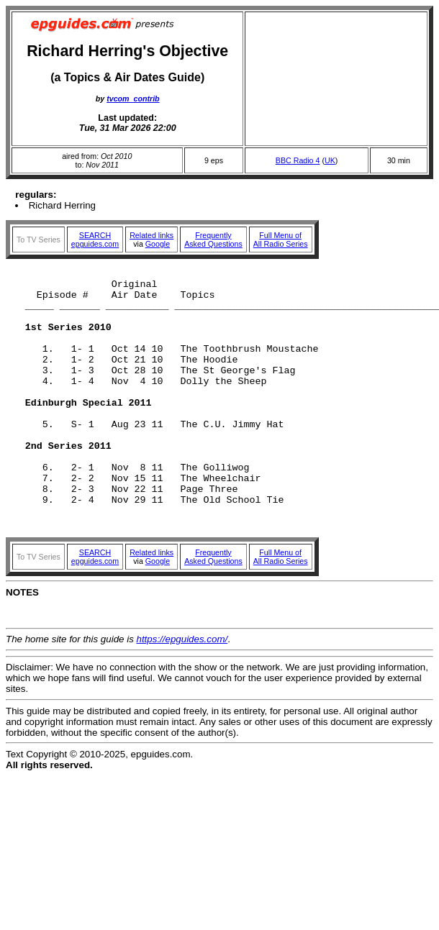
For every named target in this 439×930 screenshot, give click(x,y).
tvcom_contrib (133, 98)
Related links (151, 235)
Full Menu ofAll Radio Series (280, 239)
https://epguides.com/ (182, 690)
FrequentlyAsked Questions (213, 239)
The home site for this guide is (71, 690)
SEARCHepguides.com (95, 239)
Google (157, 244)
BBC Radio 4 (298, 160)
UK (330, 160)
